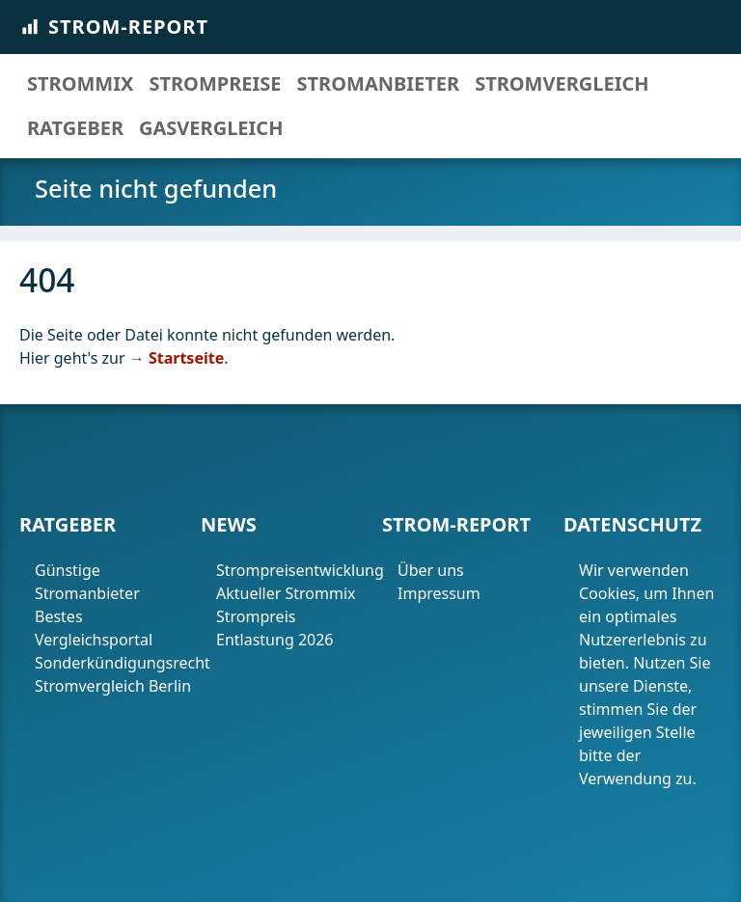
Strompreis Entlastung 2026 (275, 628)
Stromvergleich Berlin (113, 686)
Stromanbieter (378, 83)
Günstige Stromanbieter (87, 582)
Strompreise (215, 83)
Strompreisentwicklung (295, 570)
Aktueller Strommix (286, 593)
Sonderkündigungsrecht (114, 662)
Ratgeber (75, 128)
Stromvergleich (561, 83)
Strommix (80, 83)
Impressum (441, 593)
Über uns (431, 570)
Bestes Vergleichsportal (93, 628)
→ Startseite (176, 358)
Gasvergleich (211, 128)
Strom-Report (113, 27)
